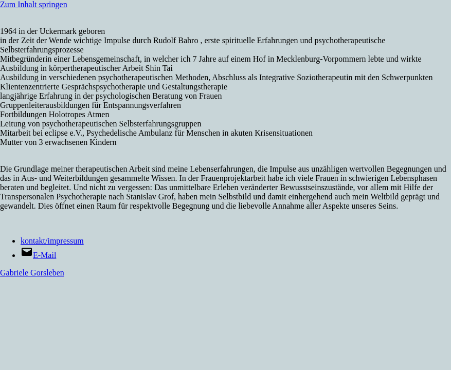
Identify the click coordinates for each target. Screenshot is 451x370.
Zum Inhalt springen (33, 4)
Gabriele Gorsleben (32, 272)
